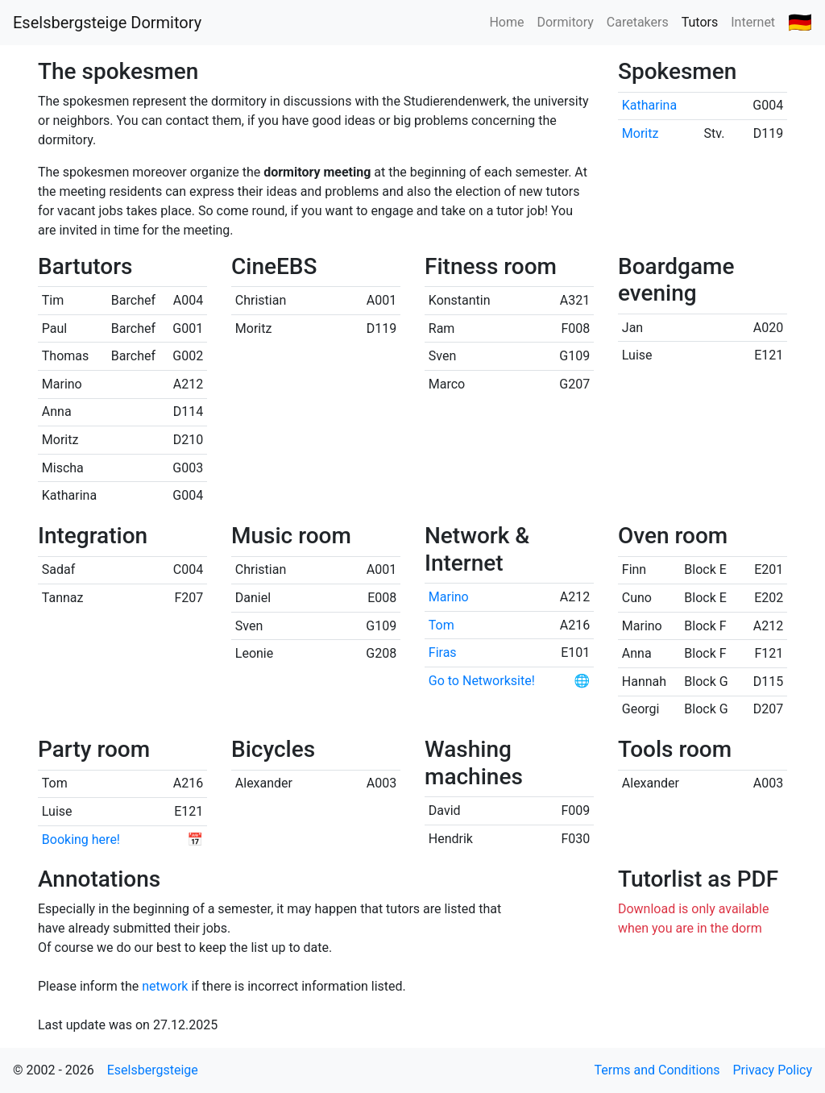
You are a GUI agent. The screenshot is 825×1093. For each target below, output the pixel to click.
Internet (753, 22)
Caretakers (638, 22)
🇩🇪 (800, 22)
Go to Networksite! (482, 680)
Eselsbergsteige (152, 1070)
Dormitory (565, 22)
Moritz (640, 133)
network (165, 986)
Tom (441, 625)
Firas (443, 652)
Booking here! (81, 839)
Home (506, 22)
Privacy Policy (773, 1070)
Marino (449, 597)
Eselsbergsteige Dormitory (107, 22)
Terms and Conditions (657, 1070)
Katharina (649, 105)
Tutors (700, 22)
